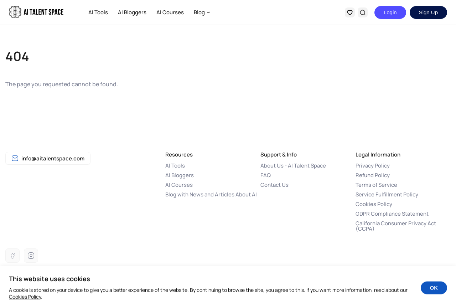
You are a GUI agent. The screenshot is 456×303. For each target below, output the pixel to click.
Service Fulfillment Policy (387, 194)
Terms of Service (376, 185)
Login (390, 12)
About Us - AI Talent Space (293, 165)
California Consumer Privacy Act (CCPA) (396, 226)
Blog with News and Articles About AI (211, 194)
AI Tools (98, 12)
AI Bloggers (132, 12)
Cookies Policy (374, 204)
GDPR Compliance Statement (392, 213)
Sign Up (428, 12)
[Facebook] (12, 255)
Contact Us (274, 185)
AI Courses (170, 12)
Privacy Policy (373, 165)
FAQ (265, 175)
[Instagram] (31, 255)
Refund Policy (373, 175)
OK (434, 291)
